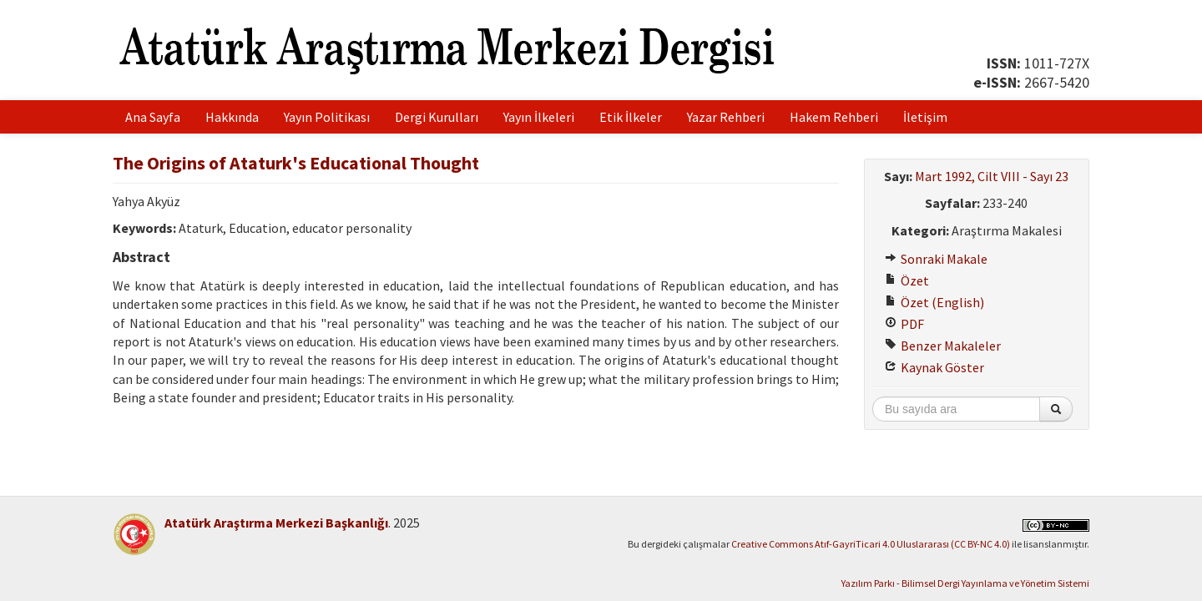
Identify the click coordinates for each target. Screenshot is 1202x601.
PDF (904, 324)
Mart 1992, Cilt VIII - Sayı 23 (991, 176)
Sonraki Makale (936, 258)
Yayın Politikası (327, 117)
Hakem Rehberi (834, 117)
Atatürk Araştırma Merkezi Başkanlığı (276, 522)
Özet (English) (934, 302)
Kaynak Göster (934, 367)
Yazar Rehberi (726, 117)
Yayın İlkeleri (538, 117)
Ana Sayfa (152, 117)
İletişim (925, 117)
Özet (907, 280)
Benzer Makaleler (943, 345)
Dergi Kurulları (436, 117)
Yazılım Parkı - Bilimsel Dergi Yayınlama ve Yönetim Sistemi (965, 583)
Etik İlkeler (630, 117)
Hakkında (232, 117)
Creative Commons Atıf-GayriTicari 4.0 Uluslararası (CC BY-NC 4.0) (870, 544)
